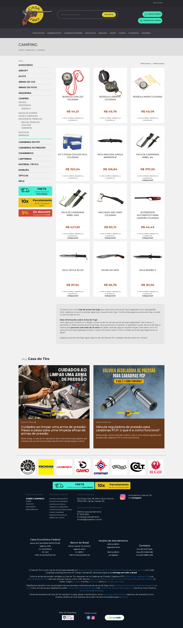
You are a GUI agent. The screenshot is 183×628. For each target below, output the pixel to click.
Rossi (96, 579)
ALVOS (22, 76)
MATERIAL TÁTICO (29, 164)
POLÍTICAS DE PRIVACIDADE (60, 510)
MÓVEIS (22, 102)
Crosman (127, 579)
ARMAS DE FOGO (38, 33)
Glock (103, 588)
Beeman (141, 579)
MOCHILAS (24, 132)
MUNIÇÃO (24, 170)
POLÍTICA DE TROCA (57, 504)
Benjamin (93, 581)
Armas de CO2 (137, 570)
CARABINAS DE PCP (54, 33)
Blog (24, 359)
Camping (123, 597)
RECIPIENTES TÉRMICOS (30, 119)
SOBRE (28, 501)
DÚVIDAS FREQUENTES (58, 499)
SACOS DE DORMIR (28, 113)
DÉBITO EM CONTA (56, 518)
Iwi (132, 588)
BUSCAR (109, 14)
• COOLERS (25, 125)
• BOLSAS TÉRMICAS (30, 122)
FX (151, 579)
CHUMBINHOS (133, 33)
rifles (132, 585)
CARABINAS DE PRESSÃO (73, 33)
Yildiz (109, 588)
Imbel (120, 588)
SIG (147, 579)
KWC (134, 579)
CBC (76, 588)
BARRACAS (24, 135)
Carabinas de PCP (101, 570)
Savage (88, 590)
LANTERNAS (25, 159)
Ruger (127, 588)
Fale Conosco (158, 3)
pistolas (118, 585)
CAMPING (122, 33)
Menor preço (158, 63)
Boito (82, 590)
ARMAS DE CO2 (90, 33)
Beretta (91, 588)
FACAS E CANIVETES (28, 116)
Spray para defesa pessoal (114, 594)
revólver (125, 585)
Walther (103, 579)
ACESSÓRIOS (146, 33)
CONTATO (30, 504)
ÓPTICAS (23, 176)
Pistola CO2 (130, 576)
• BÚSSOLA (25, 108)
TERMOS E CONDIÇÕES (58, 507)
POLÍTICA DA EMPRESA (58, 501)
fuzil (28, 588)
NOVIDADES (30, 507)
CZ (80, 588)
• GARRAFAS (26, 128)
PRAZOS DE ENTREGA (58, 515)
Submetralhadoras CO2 (37, 579)
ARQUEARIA (103, 33)
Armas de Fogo (85, 570)
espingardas (149, 585)
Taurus (71, 588)
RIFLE (21, 181)
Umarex (76, 581)
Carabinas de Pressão (119, 570)
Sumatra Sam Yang (114, 581)
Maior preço (146, 63)
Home (21, 50)
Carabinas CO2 (142, 576)
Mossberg (98, 590)
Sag (91, 579)
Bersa (114, 588)
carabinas (139, 585)
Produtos (29, 50)
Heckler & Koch (115, 579)
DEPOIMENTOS (32, 509)
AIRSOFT (113, 33)
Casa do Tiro (38, 359)
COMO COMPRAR (56, 512)
